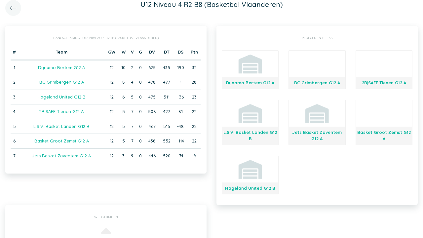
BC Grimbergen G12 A (61, 82)
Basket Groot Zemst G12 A (61, 140)
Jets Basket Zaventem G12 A (61, 155)
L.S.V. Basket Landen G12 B (61, 126)
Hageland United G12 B (62, 96)
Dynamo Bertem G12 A (61, 67)
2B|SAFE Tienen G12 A (61, 111)
